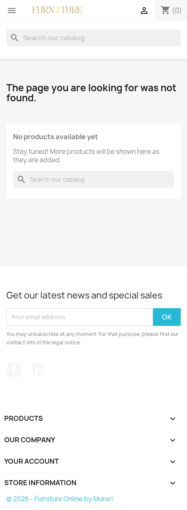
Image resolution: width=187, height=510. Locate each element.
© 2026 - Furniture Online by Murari (59, 498)
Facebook (14, 370)
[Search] (93, 37)
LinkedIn (37, 370)
